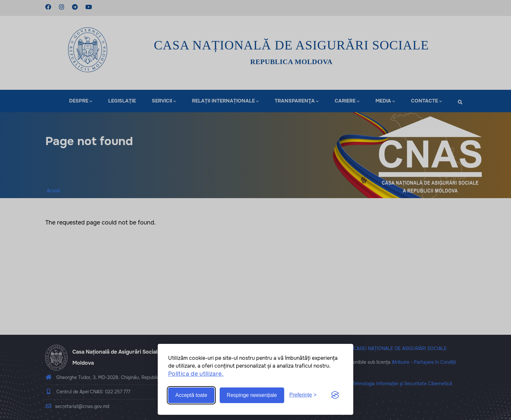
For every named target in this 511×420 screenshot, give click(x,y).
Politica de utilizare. (196, 373)
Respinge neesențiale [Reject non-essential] (252, 395)
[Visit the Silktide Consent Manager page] (335, 395)
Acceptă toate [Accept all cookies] (191, 395)
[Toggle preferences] (303, 395)
